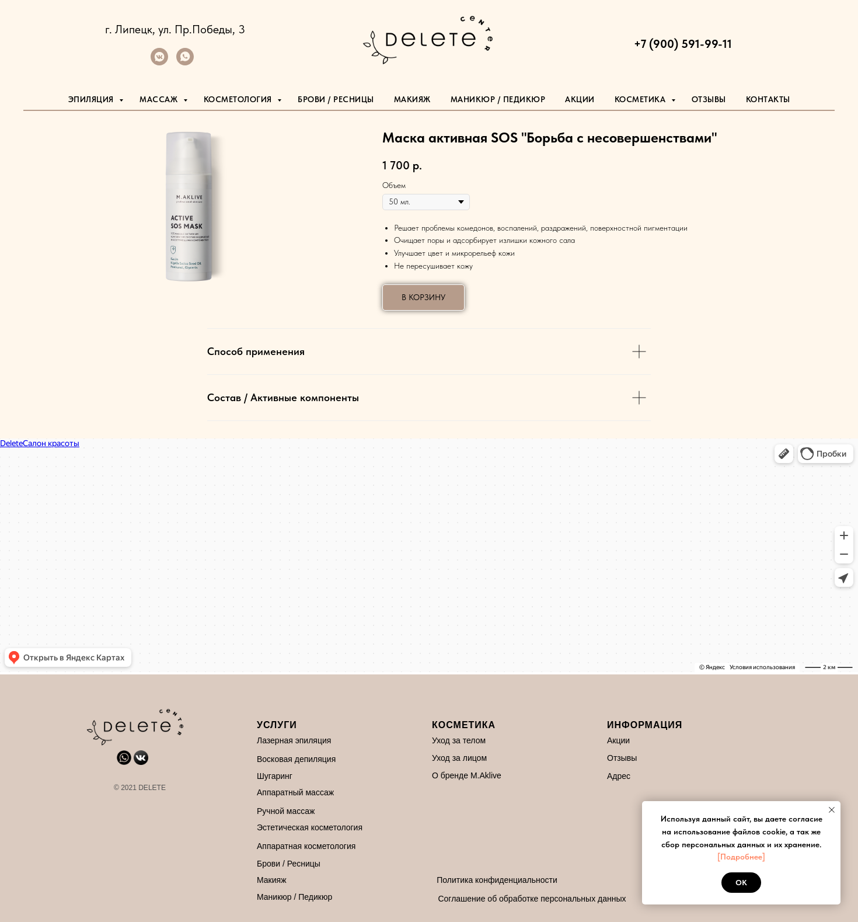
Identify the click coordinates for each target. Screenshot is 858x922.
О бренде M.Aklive (466, 775)
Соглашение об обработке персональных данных (532, 898)
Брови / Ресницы (336, 99)
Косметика (641, 99)
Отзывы (709, 99)
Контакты (768, 99)
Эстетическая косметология (309, 827)
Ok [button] (741, 882)
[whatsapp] (185, 62)
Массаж (159, 99)
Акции (580, 99)
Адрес (618, 776)
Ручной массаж (286, 811)
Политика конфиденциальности (497, 880)
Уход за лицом (459, 758)
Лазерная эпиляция (294, 740)
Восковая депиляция (296, 759)
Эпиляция (92, 99)
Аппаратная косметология (306, 846)
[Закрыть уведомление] (832, 810)
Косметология (239, 99)
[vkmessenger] (159, 62)
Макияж (412, 99)
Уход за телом (459, 740)
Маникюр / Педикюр (294, 897)
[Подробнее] (741, 856)
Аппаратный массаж (295, 792)
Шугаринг (274, 776)
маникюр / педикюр (498, 99)
